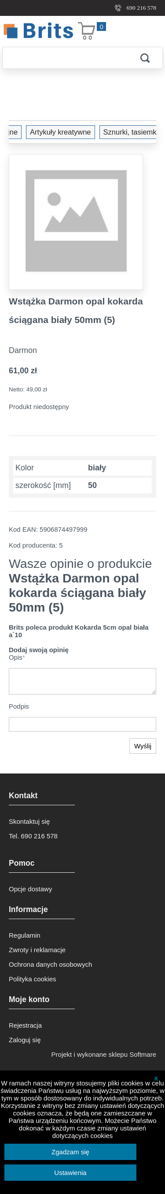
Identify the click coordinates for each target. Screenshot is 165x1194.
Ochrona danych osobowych (50, 964)
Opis (17, 657)
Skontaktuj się (29, 821)
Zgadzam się (70, 1152)
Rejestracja (25, 1025)
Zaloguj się (25, 1040)
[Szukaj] (65, 58)
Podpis (19, 706)
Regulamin (24, 935)
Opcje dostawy (30, 889)
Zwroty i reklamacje (37, 950)
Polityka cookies (32, 979)
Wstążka (129, 132)
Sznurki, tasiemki (75, 132)
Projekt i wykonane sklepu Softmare (103, 1054)
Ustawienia (70, 1172)
